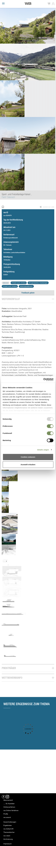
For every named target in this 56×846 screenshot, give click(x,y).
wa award (7, 817)
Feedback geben (28, 292)
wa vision (6, 836)
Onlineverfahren (9, 807)
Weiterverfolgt (11, 299)
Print (4, 207)
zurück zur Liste (47, 207)
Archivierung (8, 839)
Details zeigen (43, 450)
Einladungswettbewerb (26, 286)
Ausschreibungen (9, 822)
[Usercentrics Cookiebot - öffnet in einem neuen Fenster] (43, 379)
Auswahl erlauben (28, 465)
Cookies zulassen (28, 457)
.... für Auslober (9, 803)
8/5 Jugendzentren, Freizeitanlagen (38, 283)
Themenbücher (9, 832)
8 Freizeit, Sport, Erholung (19, 283)
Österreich (6, 283)
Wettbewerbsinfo (12, 677)
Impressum (7, 844)
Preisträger (9, 668)
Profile (5, 814)
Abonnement (8, 800)
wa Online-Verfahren (11, 810)
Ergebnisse (7, 825)
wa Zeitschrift (8, 829)
